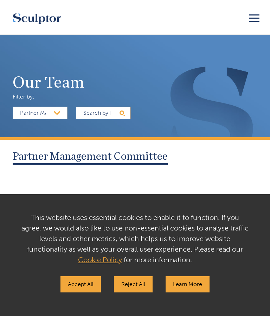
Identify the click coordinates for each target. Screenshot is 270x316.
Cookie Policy (100, 259)
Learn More (187, 284)
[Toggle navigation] (254, 17)
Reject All (133, 284)
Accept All (81, 284)
